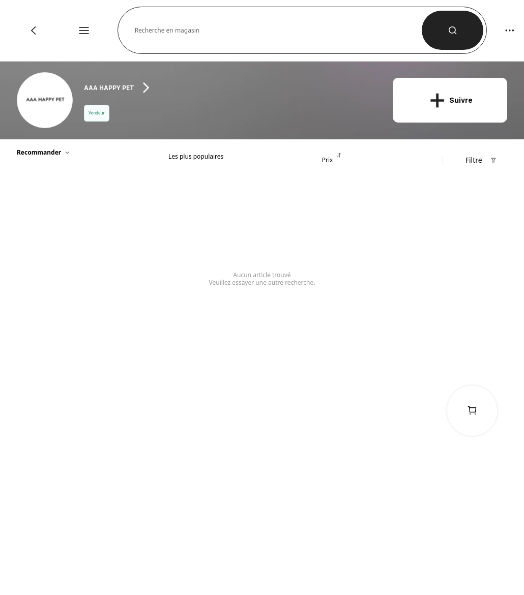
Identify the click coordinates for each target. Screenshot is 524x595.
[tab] (196, 154)
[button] (278, 30)
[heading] (230, 87)
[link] (45, 101)
